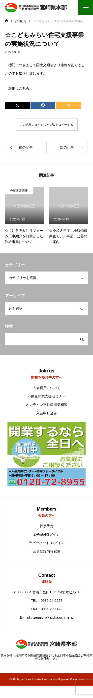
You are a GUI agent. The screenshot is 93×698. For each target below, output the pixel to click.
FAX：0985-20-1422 (46, 609)
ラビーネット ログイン (46, 543)
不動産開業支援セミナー (47, 396)
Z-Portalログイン (46, 534)
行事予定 (47, 526)
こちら (24, 89)
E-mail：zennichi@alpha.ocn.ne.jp (46, 617)
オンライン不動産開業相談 (46, 404)
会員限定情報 (19, 190)
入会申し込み (46, 413)
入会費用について (47, 388)
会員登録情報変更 (47, 551)
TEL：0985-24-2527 (46, 600)
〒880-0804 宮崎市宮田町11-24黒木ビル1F (46, 592)
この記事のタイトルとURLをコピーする (46, 124)
